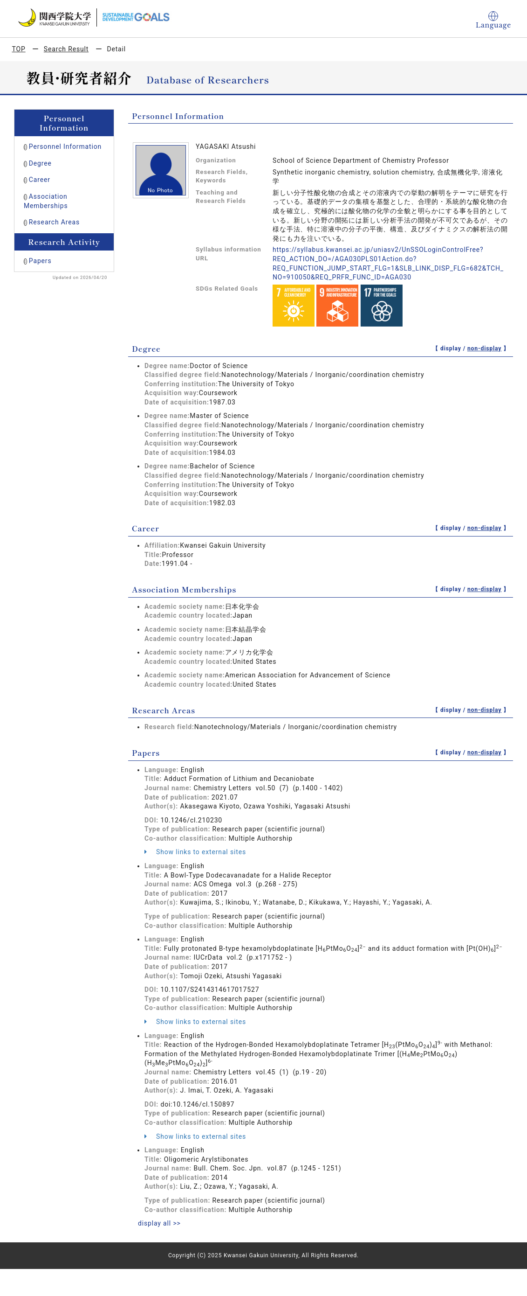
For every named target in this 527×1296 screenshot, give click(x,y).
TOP (19, 49)
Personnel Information (65, 146)
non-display (484, 348)
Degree (40, 163)
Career (39, 179)
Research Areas (54, 222)
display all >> (159, 1223)
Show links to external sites (195, 852)
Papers (40, 261)
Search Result (66, 49)
